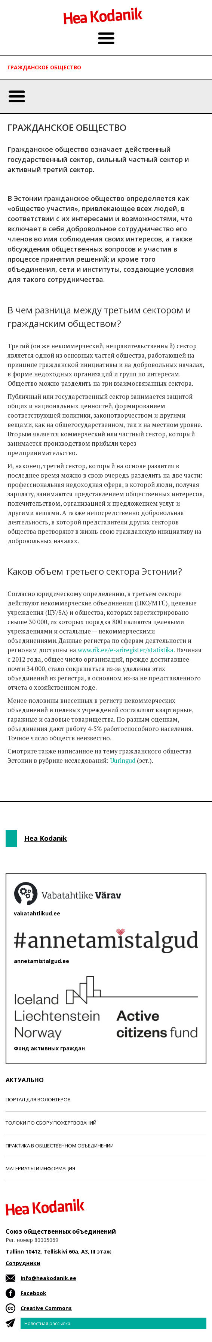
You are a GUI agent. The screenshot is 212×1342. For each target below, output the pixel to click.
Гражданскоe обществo (44, 67)
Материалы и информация (40, 1168)
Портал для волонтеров (38, 1099)
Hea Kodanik (45, 838)
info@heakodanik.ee (48, 1278)
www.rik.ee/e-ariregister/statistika (125, 650)
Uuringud (122, 760)
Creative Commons (46, 1308)
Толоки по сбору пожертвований (51, 1122)
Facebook (33, 1293)
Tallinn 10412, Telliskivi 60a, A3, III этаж (58, 1251)
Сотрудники (23, 1263)
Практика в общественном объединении (60, 1145)
